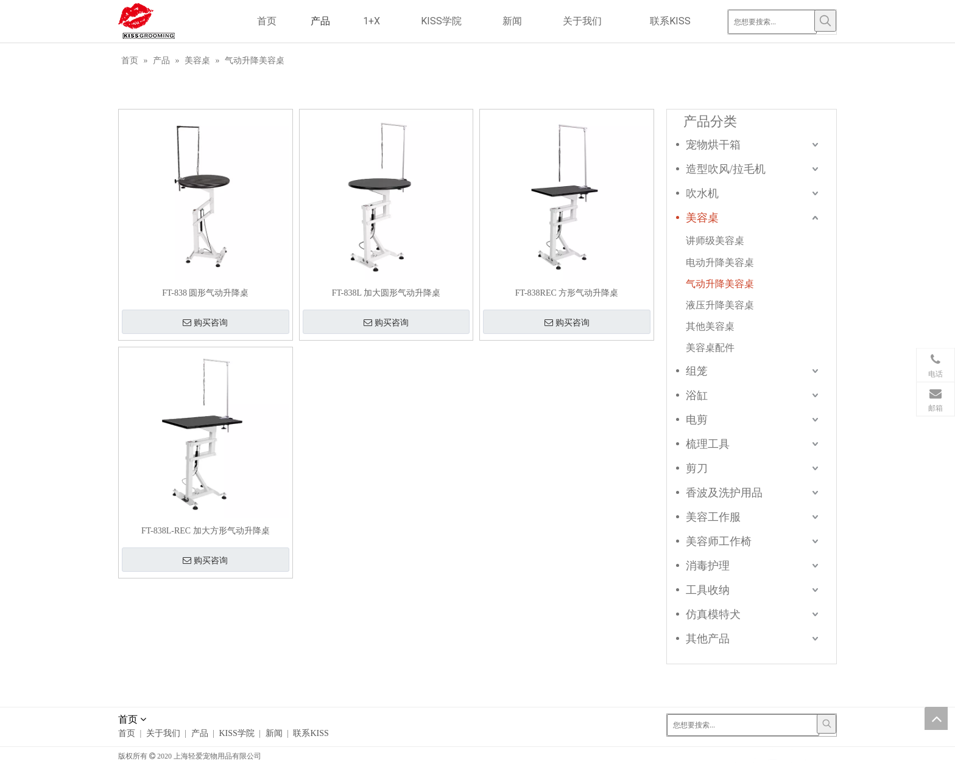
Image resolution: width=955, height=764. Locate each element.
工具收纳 (708, 590)
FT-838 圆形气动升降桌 (205, 292)
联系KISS (310, 733)
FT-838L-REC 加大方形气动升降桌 (205, 530)
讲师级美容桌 (715, 240)
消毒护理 (708, 566)
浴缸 (697, 395)
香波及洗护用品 (724, 493)
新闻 (274, 733)
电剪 (697, 420)
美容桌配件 (710, 347)
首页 (126, 733)
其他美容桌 (710, 326)
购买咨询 (205, 323)
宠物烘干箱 (713, 145)
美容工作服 (713, 517)
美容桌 (702, 218)
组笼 (697, 371)
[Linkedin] (772, 755)
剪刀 (697, 468)
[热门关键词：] (825, 21)
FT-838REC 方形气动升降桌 (566, 292)
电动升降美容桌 (720, 262)
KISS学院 (236, 733)
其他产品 (708, 639)
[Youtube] (809, 755)
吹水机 (702, 193)
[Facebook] (735, 755)
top (936, 718)
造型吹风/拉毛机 (726, 169)
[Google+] (754, 755)
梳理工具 (708, 444)
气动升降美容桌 (720, 284)
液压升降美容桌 (720, 305)
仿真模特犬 (713, 614)
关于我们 (163, 733)
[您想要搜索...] (772, 22)
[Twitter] (791, 755)
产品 (199, 733)
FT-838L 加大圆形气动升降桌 (386, 292)
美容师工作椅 (719, 541)
